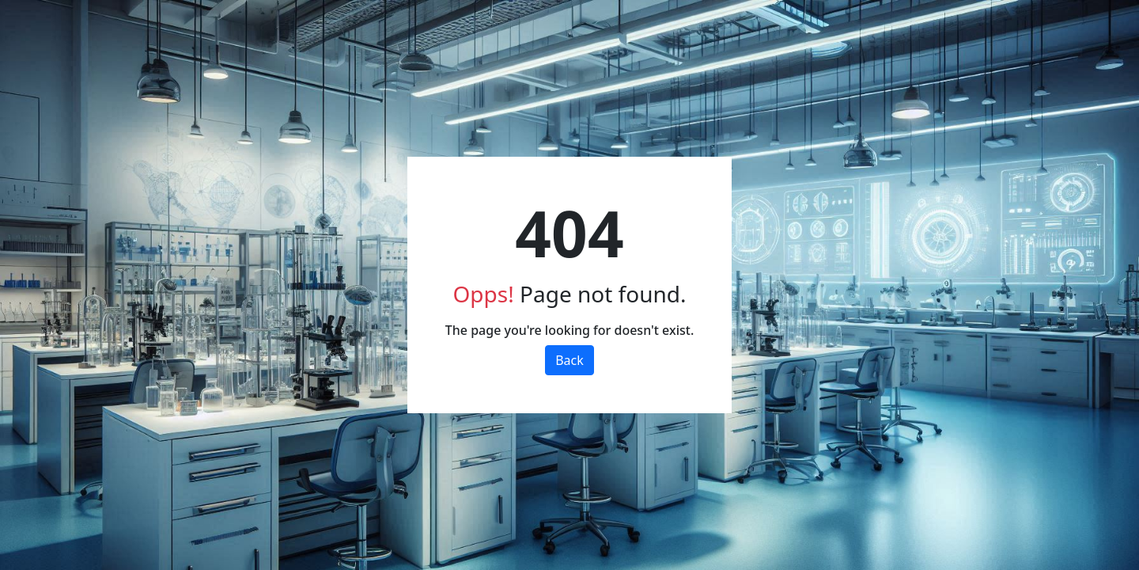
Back (569, 360)
